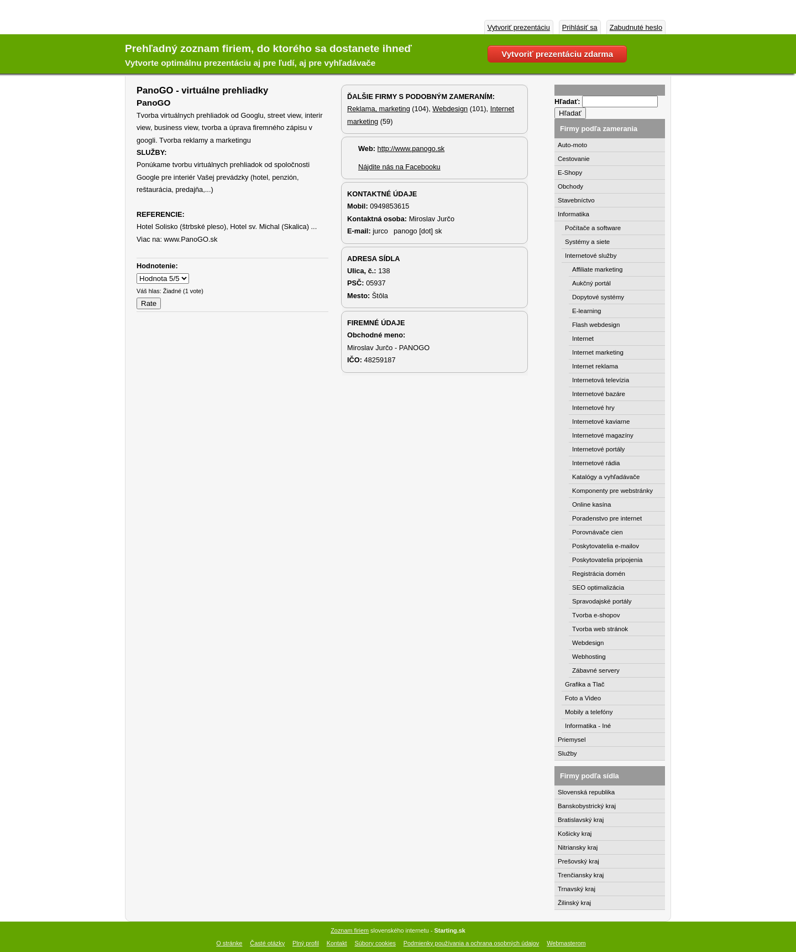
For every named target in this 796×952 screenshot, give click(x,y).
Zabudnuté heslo (636, 27)
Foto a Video (583, 698)
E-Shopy (570, 172)
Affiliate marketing (597, 269)
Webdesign (450, 109)
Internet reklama (595, 366)
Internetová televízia (600, 380)
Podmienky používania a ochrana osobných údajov (471, 943)
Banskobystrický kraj (587, 806)
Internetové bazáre (598, 394)
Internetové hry (593, 407)
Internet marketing (598, 352)
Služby (567, 753)
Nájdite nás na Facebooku (399, 167)
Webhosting (589, 656)
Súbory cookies (375, 943)
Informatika (573, 214)
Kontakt (337, 943)
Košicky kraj (574, 833)
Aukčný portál (591, 283)
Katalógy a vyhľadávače (606, 477)
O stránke (229, 943)
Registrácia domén (598, 573)
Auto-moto (572, 145)
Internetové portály (598, 449)
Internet (583, 338)
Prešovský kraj (578, 861)
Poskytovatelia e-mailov (605, 546)
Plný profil (305, 943)
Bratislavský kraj (581, 819)
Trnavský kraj (576, 889)
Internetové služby (590, 255)
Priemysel (572, 739)
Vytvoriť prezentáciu (519, 27)
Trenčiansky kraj (581, 875)
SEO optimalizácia (598, 587)
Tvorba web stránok (600, 629)
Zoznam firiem (350, 930)
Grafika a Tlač (584, 684)
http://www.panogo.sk (411, 148)
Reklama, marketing (378, 109)
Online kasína (591, 504)
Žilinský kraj (574, 902)
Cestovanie (574, 158)
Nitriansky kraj (578, 847)
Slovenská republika (586, 792)
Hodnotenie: (157, 266)
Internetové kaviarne (601, 421)
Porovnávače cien (597, 532)
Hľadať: (568, 101)
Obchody (570, 186)
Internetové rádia (596, 463)
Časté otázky (267, 943)
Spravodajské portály (602, 601)
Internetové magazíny (602, 435)
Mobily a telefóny (588, 712)
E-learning (586, 311)
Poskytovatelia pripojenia (607, 559)
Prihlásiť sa (580, 27)
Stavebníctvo (576, 200)
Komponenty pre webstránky (612, 490)
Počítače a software (593, 228)
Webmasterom (566, 943)
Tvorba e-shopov (596, 615)
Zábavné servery (596, 670)
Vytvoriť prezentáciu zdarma (557, 54)
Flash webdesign (596, 324)
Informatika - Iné (588, 725)
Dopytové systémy (598, 297)
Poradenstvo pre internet (607, 518)
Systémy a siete (587, 241)
